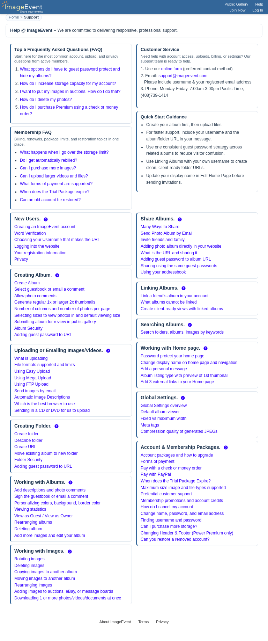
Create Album (27, 283)
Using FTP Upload (31, 384)
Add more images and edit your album (49, 535)
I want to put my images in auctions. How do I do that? (70, 91)
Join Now (237, 10)
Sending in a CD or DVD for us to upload (52, 410)
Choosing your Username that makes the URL (57, 239)
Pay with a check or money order (171, 468)
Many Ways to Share (160, 226)
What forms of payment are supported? (56, 183)
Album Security (28, 328)
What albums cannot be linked (169, 302)
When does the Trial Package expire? (54, 191)
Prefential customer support (166, 493)
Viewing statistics (30, 509)
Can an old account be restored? (50, 199)
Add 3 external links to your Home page (177, 381)
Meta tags (150, 425)
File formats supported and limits (44, 364)
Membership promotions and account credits (182, 500)
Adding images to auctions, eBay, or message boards (63, 591)
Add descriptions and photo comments (49, 490)
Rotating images (29, 558)
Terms (143, 622)
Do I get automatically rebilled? (48, 160)
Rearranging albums (33, 522)
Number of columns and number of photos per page (62, 308)
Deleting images (29, 565)
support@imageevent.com (182, 75)
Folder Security (28, 459)
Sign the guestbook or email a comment (51, 496)
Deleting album (28, 528)
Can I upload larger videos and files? (54, 176)
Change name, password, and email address (182, 513)
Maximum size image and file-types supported (183, 487)
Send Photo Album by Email (167, 233)
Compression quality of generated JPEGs (179, 431)
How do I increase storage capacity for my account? (68, 83)
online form (171, 68)
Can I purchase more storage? (169, 526)
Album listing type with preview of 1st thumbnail (184, 375)
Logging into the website (36, 246)
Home (14, 17)
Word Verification (30, 233)
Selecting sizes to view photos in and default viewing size (67, 315)
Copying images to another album (45, 571)
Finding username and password (171, 520)
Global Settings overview (164, 405)
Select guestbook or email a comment (49, 289)
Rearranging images (33, 585)
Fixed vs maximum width (163, 418)
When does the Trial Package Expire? (176, 481)
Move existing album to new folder (45, 453)
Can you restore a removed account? (175, 539)
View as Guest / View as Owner (43, 515)
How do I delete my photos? (46, 99)
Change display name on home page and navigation (189, 362)
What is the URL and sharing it (169, 252)
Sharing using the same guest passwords (179, 265)
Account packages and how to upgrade (177, 455)
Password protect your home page (172, 356)
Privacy (21, 259)
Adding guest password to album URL (176, 259)
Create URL (25, 446)
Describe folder (28, 440)
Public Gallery (236, 4)
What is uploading (30, 358)
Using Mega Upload (32, 378)
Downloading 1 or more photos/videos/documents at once (67, 598)
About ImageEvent (115, 622)
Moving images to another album (44, 578)
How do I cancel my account (167, 506)
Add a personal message (164, 368)
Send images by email (34, 390)
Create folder (26, 433)
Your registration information (40, 252)
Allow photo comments (35, 295)
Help (259, 4)
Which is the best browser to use (44, 403)
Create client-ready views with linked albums (182, 308)
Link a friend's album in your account (174, 295)
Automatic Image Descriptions (42, 397)
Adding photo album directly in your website (181, 246)
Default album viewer (160, 411)
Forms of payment (157, 461)
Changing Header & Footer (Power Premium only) (187, 533)
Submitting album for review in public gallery (55, 321)
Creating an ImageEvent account (44, 226)
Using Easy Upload (32, 371)
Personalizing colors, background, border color (57, 503)
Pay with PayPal (156, 474)
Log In (257, 10)
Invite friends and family (163, 239)
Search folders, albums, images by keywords (182, 332)
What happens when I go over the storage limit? (64, 152)
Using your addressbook (163, 272)
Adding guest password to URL (43, 334)
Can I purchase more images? (48, 168)
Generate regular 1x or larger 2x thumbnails (54, 302)
